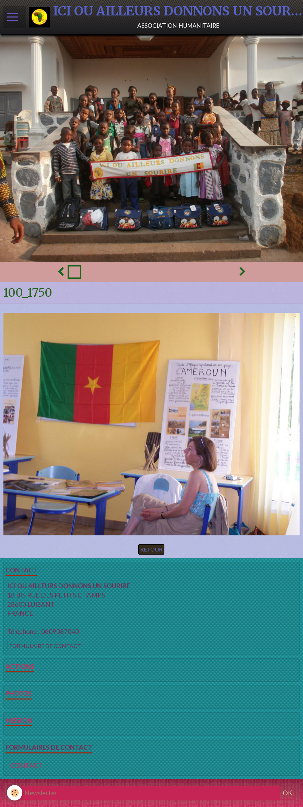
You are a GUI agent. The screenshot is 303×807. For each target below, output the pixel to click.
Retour (151, 549)
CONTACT (26, 765)
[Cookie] (14, 792)
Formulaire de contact (45, 646)
